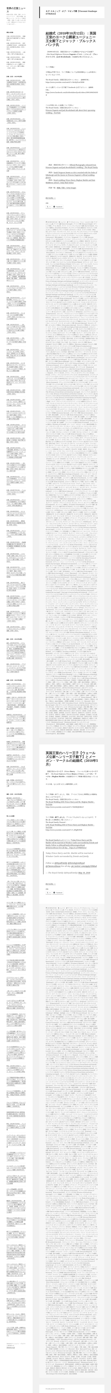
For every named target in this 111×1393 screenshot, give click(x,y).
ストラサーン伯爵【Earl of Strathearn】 (74, 478)
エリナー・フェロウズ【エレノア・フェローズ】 (74, 999)
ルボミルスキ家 (72, 1316)
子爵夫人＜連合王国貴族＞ (56, 701)
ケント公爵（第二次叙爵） (78, 417)
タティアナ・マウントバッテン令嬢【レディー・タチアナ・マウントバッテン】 (71, 502)
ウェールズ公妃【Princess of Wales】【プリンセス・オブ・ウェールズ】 (71, 264)
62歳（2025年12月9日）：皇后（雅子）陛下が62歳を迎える (16, 58)
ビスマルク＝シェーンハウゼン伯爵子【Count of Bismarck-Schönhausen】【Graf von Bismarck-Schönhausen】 (71, 576)
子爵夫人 (86, 699)
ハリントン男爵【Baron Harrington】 (71, 1215)
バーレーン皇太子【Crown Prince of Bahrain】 (71, 552)
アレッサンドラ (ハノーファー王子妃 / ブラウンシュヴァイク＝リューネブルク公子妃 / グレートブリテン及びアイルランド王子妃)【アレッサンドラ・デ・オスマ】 (72, 233)
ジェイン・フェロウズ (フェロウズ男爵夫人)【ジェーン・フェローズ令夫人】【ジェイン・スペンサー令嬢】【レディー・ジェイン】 (72, 1116)
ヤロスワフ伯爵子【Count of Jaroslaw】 (65, 1295)
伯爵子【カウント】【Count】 (81, 684)
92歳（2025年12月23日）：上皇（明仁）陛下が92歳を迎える (16, 53)
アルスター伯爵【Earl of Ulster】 (84, 226)
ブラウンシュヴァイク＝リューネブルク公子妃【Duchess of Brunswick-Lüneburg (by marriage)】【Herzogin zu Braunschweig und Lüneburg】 (70, 591)
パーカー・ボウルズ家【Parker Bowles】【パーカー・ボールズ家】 (71, 1199)
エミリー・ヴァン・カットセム (70, 994)
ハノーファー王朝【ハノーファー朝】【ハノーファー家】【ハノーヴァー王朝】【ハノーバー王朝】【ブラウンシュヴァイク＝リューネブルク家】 (72, 567)
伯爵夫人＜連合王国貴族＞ (64, 684)
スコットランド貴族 (82, 472)
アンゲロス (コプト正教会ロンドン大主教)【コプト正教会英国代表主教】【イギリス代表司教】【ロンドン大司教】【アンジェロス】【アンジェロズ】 (72, 925)
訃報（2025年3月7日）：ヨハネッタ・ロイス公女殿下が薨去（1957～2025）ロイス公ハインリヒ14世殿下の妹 (16, 316)
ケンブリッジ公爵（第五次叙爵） (82, 419)
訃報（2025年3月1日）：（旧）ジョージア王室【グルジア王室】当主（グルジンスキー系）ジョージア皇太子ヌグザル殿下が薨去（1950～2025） (16, 328)
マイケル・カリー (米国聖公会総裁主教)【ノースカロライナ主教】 (72, 1274)
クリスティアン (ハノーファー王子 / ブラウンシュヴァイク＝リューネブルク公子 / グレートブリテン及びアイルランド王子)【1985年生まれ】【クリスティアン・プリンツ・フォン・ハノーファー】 (72, 377)
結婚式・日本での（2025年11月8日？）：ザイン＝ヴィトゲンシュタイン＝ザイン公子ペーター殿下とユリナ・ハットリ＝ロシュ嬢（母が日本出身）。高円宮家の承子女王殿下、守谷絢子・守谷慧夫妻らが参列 (16, 703)
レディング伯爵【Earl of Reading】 (63, 674)
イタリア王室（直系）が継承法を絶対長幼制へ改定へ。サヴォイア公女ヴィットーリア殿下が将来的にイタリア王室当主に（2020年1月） (16, 1331)
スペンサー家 (86, 1148)
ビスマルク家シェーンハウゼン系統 (67, 579)
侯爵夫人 (66, 686)
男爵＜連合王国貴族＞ (71, 709)
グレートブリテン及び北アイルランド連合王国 (59, 399)
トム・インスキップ (85, 1194)
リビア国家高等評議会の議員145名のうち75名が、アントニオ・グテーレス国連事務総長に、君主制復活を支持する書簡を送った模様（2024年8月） (16, 1081)
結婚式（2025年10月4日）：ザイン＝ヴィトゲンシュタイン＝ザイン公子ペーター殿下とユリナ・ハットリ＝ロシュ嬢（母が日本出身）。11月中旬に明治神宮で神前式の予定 (16, 688)
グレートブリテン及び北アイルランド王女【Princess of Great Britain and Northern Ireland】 (72, 393)
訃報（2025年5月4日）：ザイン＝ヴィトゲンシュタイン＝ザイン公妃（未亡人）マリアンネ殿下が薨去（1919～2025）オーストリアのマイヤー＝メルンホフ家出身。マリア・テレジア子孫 (16, 217)
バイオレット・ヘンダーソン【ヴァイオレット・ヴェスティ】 (72, 1212)
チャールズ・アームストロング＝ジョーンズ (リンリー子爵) (69, 508)
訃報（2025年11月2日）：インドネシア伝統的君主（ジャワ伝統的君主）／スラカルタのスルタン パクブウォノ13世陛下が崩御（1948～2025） (16, 109)
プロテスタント (68, 611)
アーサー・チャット (73, 908)
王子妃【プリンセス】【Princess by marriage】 (69, 707)
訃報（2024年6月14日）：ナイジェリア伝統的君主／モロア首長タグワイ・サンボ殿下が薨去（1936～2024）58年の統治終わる (16, 502)
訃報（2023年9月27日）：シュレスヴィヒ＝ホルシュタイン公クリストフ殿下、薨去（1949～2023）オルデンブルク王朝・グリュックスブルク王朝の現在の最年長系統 (16, 572)
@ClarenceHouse (53, 866)
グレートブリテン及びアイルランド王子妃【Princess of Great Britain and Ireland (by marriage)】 (71, 391)
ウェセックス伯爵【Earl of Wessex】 (65, 268)
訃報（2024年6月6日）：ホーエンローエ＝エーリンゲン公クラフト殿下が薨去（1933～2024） (16, 513)
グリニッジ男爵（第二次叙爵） (75, 380)
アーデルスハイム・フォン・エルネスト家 (81, 222)
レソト (80, 1316)
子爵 (94, 697)
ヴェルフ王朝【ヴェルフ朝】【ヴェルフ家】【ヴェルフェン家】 (71, 271)
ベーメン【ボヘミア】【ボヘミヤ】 (84, 611)
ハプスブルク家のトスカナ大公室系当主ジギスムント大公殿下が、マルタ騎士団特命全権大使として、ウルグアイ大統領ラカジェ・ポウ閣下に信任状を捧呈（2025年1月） (16, 934)
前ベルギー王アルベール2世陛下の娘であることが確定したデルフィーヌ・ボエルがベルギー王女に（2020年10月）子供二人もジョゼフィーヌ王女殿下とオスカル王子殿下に (16, 1303)
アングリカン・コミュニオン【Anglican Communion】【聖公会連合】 (71, 922)
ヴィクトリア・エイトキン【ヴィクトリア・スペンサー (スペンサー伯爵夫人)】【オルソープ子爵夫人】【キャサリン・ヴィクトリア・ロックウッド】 (72, 944)
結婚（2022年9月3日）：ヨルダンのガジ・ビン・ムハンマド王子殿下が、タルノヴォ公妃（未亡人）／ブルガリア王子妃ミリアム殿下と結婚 (16, 770)
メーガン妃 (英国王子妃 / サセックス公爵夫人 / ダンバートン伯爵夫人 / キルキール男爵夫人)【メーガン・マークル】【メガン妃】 (71, 649)
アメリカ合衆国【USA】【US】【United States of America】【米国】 (71, 911)
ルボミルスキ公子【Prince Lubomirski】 (80, 1314)
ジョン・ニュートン (77, 470)
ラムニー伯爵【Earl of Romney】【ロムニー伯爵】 (79, 1303)
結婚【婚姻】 (70, 724)
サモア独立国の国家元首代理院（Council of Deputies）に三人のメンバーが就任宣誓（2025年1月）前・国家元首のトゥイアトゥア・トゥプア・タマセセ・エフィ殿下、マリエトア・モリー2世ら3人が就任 (16, 966)
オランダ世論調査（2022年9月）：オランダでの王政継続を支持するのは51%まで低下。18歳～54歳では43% (16, 1192)
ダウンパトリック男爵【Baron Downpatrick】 (63, 499)
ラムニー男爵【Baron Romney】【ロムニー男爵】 (71, 1304)
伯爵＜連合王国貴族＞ (84, 682)
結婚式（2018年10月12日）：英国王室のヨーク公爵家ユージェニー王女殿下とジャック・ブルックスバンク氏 (71, 39)
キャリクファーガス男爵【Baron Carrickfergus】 (70, 357)
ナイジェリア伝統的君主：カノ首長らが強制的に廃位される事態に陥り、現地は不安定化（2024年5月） (16, 1094)
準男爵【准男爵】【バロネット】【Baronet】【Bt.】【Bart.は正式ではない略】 (72, 1349)
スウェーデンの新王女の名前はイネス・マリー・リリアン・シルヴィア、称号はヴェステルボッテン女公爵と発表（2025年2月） (16, 655)
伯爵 (84, 680)
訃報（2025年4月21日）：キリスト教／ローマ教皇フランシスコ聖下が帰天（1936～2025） (16, 261)
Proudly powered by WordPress (55, 1389)
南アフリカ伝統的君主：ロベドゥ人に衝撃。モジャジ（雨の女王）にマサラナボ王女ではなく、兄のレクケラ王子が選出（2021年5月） (16, 1235)
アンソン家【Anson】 (57, 239)
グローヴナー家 (90, 411)
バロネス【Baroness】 (70, 573)
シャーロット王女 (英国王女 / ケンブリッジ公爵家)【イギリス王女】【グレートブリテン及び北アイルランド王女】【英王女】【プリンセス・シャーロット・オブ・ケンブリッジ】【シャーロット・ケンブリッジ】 (72, 455)
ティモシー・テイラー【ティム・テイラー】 (74, 524)
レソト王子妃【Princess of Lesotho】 (70, 1318)
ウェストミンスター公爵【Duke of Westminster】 (69, 961)
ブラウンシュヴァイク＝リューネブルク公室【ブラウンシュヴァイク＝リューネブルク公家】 (71, 593)
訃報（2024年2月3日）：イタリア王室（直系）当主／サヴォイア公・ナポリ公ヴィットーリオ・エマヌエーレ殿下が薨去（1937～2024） (16, 557)
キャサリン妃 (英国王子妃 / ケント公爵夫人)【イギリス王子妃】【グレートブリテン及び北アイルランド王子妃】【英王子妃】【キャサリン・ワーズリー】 (72, 351)
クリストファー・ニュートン (57, 380)
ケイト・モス (66, 417)
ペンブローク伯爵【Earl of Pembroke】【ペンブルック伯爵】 (79, 1253)
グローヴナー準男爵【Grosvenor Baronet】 (76, 1085)
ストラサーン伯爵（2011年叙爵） (75, 1145)
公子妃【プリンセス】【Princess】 (70, 1341)
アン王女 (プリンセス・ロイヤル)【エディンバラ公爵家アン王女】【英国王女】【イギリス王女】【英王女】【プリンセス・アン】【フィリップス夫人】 (72, 247)
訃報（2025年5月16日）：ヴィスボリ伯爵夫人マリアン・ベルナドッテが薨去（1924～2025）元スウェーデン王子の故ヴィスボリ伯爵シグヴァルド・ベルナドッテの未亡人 (16, 181)
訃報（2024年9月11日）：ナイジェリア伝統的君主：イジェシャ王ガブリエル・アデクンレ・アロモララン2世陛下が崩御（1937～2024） (16, 480)
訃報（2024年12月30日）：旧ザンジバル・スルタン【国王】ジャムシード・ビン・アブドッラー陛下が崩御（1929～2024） (16, 402)
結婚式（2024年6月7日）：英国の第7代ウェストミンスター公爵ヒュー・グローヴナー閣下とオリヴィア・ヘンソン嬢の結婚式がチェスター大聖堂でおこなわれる (16, 745)
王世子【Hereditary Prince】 (70, 703)
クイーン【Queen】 (72, 1055)
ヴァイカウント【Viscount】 (64, 252)
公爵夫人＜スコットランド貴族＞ (69, 695)
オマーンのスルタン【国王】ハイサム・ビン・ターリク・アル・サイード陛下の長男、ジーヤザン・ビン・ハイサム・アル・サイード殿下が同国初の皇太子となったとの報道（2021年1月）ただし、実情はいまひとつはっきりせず (16, 1269)
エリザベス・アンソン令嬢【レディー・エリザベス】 (82, 306)
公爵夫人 (90, 693)
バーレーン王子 (82, 550)
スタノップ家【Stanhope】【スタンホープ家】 (80, 476)
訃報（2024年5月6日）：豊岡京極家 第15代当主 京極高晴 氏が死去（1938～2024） (16, 523)
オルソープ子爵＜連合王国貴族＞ (55, 1017)
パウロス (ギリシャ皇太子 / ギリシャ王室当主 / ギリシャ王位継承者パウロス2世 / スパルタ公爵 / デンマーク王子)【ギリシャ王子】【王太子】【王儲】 (71, 554)
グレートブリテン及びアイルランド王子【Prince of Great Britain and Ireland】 (71, 389)
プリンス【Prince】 (60, 606)
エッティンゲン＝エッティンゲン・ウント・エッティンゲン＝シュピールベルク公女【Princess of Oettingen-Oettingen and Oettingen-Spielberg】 (71, 287)
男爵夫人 (80, 709)
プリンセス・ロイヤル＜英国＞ (75, 1238)
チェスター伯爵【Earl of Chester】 (63, 506)
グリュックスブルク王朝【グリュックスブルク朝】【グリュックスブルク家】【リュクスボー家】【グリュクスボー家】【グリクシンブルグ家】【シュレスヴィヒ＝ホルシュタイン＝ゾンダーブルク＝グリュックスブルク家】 (72, 384)
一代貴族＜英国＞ (71, 1334)
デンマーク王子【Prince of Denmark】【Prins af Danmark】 (71, 526)
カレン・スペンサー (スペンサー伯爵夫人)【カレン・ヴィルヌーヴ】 (71, 1033)
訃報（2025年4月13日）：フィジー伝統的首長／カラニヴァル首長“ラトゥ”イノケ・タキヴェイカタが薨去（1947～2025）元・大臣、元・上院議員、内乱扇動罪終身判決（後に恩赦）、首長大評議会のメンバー (16, 274)
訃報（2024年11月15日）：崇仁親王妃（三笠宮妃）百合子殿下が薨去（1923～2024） (16, 440)
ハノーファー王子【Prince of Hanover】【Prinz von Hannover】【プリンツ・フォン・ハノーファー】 (68, 561)
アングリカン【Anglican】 (71, 237)
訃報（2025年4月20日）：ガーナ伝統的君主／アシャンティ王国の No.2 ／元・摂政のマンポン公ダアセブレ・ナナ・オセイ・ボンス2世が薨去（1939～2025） (16, 249)
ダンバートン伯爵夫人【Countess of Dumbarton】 (70, 504)
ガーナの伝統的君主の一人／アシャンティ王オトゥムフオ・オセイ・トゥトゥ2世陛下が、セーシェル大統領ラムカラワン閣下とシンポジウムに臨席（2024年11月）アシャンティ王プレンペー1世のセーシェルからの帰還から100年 (16, 1053)
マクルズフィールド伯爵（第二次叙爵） (71, 1280)
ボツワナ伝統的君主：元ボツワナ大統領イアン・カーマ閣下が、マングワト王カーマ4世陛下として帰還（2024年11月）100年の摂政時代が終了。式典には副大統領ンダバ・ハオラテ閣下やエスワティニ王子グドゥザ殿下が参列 (16, 1019)
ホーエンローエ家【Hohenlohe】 (64, 1265)
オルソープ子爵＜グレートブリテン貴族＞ (85, 1015)
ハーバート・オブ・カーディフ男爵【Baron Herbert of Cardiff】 (76, 1208)
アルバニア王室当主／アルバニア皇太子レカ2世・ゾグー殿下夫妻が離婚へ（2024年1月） (16, 1104)
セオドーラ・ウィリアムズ (60, 483)
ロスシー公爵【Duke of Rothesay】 (87, 678)
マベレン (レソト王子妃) (67, 1282)
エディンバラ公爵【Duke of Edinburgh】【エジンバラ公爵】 (66, 298)
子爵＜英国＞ (66, 699)
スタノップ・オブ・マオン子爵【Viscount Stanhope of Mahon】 (71, 1143)
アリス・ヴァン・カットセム (86, 912)
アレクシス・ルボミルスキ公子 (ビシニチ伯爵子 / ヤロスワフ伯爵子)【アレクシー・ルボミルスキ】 (71, 920)
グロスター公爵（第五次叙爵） (70, 1087)
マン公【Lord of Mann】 (73, 644)
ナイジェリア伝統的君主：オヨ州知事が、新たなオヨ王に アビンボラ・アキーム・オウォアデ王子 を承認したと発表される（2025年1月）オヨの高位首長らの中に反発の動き (16, 949)
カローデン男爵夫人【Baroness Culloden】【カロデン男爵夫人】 (75, 1036)
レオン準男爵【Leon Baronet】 (63, 672)
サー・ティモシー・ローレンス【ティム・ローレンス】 (76, 426)
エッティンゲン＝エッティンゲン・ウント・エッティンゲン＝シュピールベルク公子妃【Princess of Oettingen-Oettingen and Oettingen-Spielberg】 (72, 292)
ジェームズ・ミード (71, 1114)
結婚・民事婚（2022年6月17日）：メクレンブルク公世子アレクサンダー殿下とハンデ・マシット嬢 (16, 783)
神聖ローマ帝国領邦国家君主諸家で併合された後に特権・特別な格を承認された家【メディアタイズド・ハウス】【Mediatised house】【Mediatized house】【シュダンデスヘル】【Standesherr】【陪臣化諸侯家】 (72, 721)
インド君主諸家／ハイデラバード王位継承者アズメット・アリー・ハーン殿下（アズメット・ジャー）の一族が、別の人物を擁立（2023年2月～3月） (16, 1156)
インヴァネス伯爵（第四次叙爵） (60, 249)
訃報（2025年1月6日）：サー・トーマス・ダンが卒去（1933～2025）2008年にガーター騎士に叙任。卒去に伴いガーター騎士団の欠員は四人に (16, 353)
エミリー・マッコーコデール (88, 994)
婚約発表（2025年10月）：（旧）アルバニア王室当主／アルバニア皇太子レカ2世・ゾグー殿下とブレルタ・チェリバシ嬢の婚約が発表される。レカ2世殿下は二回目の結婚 (16, 802)
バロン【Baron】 (83, 573)
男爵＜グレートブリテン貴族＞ (88, 1353)
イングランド (58, 251)
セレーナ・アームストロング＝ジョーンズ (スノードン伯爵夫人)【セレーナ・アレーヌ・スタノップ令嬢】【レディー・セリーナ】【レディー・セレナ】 (71, 486)
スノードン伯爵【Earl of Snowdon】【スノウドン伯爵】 (81, 480)
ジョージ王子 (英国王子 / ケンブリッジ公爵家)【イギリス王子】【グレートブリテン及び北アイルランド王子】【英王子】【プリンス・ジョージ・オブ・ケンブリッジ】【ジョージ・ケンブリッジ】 (72, 464)
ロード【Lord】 (71, 678)
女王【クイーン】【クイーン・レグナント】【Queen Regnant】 (73, 697)
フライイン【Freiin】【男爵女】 (74, 587)
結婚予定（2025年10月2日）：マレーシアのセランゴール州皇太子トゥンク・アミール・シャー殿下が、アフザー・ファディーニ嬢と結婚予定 (16, 718)
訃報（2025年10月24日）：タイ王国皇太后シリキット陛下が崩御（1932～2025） (16, 121)
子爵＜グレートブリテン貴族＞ (70, 1347)
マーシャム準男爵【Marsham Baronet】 (65, 1272)
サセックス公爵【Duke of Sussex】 (72, 434)
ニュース (63, 222)
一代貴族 (62, 1334)
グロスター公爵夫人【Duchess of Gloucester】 (67, 1089)
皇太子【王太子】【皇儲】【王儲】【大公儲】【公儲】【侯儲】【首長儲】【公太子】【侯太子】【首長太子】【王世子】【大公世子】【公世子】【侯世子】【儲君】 (71, 712)
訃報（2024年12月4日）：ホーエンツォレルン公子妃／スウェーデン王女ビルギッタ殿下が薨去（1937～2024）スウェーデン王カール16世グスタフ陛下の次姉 (16, 428)
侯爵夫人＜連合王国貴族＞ (87, 686)
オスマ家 (75, 329)
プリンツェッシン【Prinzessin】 (74, 1240)
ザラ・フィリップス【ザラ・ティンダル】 (79, 440)
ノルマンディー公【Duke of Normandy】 (71, 545)
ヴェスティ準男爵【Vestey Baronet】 (71, 958)
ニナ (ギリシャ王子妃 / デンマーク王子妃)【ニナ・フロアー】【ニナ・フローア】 (72, 538)
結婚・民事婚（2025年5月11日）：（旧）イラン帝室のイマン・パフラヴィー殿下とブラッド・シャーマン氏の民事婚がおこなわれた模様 (16, 732)
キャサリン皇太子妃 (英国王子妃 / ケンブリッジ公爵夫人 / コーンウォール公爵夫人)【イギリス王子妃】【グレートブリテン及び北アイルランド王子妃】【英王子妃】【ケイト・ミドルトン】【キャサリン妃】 (72, 354)
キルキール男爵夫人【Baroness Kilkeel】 (80, 371)
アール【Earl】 (57, 226)
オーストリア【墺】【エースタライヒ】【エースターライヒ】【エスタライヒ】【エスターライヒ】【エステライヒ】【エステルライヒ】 (72, 319)
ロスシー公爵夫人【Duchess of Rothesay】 (58, 680)
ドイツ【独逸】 (54, 531)
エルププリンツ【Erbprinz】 (75, 312)
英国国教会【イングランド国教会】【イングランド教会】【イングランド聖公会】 (71, 725)
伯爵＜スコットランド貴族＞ (61, 682)
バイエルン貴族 (91, 1211)
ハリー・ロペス (85, 1213)
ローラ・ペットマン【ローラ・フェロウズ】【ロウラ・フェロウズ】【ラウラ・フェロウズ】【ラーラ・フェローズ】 (72, 1322)
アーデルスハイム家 (58, 910)
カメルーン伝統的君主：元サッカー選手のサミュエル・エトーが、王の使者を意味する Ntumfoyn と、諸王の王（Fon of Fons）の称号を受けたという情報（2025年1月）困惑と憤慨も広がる (16, 918)
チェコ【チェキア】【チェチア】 (74, 1171)
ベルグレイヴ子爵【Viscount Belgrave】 (72, 617)
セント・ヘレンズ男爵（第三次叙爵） (66, 1160)
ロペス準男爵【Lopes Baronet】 (68, 1330)
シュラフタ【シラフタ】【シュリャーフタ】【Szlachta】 (75, 1131)
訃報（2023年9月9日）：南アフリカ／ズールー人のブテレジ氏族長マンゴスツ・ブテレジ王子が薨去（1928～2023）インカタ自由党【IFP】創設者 (16, 586)
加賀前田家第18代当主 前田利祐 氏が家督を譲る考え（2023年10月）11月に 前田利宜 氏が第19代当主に (16, 1115)
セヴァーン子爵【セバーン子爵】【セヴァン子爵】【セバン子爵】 (71, 1153)
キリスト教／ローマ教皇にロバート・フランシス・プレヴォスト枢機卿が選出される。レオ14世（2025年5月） (16, 905)
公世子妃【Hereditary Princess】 (71, 688)
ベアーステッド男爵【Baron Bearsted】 (75, 1246)
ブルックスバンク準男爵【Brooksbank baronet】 (69, 609)
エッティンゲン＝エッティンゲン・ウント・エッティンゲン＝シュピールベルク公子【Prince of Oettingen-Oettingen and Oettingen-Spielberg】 (71, 290)
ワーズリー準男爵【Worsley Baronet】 (73, 1332)
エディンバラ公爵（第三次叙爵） (64, 982)
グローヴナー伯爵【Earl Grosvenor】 (75, 411)
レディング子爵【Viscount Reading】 (56, 676)
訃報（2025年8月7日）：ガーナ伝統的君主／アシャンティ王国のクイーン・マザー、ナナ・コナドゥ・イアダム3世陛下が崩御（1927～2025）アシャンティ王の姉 (16, 166)
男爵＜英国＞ (60, 709)
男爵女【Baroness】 (65, 711)
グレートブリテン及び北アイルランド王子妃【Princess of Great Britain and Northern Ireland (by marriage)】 (72, 397)
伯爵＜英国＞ (73, 682)
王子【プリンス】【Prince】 (87, 1351)
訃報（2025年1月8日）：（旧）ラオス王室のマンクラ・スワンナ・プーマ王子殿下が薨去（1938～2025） (16, 341)
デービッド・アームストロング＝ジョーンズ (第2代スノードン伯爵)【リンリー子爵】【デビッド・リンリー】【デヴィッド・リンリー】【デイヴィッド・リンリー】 (72, 520)
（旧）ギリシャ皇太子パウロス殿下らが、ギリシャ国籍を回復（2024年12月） (16, 993)
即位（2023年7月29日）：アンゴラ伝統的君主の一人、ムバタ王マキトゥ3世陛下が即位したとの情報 (16, 1126)
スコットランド (71, 472)
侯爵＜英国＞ (90, 1337)
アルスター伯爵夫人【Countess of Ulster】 (75, 914)
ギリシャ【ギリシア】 (88, 361)
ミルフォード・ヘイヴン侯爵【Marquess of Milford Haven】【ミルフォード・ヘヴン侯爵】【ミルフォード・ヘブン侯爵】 (71, 646)
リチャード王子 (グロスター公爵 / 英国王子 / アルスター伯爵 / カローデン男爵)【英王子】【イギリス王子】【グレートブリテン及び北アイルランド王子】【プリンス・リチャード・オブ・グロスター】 (72, 665)
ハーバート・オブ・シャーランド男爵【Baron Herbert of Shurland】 (71, 1208)
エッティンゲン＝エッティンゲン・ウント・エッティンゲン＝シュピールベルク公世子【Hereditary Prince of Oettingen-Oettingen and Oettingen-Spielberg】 (72, 279)
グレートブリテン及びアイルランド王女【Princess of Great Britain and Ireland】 (71, 387)
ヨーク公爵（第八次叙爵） (53, 1301)
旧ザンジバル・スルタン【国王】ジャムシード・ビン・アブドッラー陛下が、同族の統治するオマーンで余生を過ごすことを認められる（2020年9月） (16, 1318)
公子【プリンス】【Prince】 (71, 690)
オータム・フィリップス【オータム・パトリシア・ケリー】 (66, 1007)
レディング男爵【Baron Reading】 (78, 676)
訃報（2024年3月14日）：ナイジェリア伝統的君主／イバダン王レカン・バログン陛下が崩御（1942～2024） (16, 533)
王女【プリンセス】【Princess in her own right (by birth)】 (73, 705)
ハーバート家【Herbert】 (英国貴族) (75, 1211)
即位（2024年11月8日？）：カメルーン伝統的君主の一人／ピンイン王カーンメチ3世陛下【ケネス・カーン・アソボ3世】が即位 (16, 1069)
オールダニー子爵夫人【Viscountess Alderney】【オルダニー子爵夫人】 (70, 325)
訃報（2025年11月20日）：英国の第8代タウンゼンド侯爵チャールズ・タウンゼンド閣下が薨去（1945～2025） (16, 65)
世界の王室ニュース (16, 10)
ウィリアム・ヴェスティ (76, 946)
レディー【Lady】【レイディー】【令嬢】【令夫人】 (61, 1320)
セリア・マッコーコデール (85, 1154)
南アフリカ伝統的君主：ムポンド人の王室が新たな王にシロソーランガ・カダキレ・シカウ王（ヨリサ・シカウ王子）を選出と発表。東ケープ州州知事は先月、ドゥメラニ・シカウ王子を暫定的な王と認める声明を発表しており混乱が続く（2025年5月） (16, 868)
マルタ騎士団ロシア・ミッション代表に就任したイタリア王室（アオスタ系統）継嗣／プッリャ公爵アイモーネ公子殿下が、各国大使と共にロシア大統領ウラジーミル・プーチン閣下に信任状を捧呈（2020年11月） (16, 1287)
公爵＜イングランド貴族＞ (73, 692)
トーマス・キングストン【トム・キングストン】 (70, 529)
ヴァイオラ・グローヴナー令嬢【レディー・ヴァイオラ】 (67, 940)
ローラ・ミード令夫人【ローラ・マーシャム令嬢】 (64, 1324)
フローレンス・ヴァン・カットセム (72, 1242)
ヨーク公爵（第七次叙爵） (83, 659)
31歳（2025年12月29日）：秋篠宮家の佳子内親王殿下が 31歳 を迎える (16, 38)
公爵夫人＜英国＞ (85, 695)
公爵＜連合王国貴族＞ (80, 693)
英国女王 (89, 726)
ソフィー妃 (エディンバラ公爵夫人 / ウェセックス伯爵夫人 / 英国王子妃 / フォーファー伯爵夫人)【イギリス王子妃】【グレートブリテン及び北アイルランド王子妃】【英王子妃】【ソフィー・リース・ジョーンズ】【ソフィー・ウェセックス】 (72, 496)
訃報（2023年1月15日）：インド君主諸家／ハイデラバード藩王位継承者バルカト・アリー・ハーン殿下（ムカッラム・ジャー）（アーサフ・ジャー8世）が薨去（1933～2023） (16, 616)
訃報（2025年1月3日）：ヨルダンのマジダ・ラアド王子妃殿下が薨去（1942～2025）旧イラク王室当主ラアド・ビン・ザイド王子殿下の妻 (16, 380)
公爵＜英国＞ (70, 693)
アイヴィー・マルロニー (81, 910)
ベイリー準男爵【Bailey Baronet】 (87, 1250)
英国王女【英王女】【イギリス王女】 (66, 1368)
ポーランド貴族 (79, 1267)
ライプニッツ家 (82, 1301)
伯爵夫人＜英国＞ (51, 684)
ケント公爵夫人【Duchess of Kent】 (62, 419)
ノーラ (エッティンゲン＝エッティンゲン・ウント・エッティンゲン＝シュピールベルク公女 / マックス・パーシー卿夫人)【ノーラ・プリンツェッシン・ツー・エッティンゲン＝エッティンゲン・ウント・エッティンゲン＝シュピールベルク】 (72, 542)
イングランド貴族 (80, 251)
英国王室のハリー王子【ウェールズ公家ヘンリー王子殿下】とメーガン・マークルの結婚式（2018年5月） (72, 759)
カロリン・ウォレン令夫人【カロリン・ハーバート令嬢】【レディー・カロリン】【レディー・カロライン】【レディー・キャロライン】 (72, 1038)
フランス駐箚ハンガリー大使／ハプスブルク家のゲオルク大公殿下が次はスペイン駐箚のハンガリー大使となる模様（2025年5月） (16, 822)
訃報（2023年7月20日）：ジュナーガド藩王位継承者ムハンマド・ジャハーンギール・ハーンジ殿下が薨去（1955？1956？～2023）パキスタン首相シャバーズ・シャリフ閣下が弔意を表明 (16, 601)
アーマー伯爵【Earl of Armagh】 (63, 224)
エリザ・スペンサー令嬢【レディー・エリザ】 (59, 996)
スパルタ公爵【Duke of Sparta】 (55, 482)
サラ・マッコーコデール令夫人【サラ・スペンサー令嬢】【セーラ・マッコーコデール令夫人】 (72, 1111)
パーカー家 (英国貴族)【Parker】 (61, 1202)
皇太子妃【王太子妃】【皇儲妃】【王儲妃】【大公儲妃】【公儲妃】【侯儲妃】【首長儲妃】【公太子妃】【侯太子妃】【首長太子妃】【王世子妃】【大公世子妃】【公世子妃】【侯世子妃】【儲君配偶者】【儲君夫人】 (72, 716)
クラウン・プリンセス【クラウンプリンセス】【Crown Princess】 (70, 375)
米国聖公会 (78, 1364)
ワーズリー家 (58, 1332)
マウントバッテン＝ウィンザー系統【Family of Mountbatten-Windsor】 (69, 632)
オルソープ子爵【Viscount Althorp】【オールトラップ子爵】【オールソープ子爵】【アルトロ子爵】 (72, 1014)
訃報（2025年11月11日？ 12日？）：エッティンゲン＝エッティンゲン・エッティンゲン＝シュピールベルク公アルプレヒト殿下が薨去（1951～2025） (16, 95)
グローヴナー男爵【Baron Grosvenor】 (81, 413)
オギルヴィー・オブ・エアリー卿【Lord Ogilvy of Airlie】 (71, 328)
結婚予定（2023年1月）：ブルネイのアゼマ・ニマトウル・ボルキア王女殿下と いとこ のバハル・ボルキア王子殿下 (16, 758)
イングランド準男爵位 (68, 251)
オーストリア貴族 (75, 321)
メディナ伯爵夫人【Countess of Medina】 (64, 651)
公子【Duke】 (58, 690)
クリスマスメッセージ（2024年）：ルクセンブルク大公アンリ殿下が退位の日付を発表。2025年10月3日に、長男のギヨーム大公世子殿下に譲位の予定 (16, 981)
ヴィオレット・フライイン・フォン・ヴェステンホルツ (70, 942)
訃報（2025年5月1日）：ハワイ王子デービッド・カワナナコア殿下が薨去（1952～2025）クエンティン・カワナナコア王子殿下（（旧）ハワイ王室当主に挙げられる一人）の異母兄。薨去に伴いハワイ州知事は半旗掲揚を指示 (16, 234)
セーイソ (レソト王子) (83, 1152)
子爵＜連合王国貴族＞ (77, 699)
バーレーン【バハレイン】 (60, 550)
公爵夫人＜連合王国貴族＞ (60, 1345)
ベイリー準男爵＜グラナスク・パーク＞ (57, 1251)
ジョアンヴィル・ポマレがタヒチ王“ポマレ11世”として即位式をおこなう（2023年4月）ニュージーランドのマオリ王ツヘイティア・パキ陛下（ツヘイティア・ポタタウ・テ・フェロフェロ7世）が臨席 (16, 1141)
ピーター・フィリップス (63, 1217)
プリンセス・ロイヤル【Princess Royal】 (79, 606)
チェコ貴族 (88, 1171)
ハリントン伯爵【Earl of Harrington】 (82, 571)
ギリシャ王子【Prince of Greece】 (75, 363)
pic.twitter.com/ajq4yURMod (84, 866)
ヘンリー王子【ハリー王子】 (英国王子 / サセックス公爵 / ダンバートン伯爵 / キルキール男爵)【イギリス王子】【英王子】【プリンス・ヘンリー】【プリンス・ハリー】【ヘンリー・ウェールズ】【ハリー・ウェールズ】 (72, 623)
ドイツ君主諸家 (64, 531)
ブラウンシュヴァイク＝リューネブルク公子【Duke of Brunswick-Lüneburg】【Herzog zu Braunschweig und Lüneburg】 (71, 588)
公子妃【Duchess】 (85, 690)
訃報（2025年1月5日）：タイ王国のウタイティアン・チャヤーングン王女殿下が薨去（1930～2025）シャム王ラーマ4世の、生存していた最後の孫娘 (16, 367)
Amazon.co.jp (11, 1347)
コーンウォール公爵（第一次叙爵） (66, 1093)
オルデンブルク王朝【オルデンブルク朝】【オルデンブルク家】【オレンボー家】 (72, 330)
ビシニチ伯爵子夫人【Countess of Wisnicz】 (80, 1219)
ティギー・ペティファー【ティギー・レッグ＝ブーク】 (79, 1188)
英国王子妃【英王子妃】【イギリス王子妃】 (61, 1370)
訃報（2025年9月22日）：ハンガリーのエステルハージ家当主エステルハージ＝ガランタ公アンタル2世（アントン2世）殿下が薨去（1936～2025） (16, 151)
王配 (84, 707)
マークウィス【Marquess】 (68, 1271)
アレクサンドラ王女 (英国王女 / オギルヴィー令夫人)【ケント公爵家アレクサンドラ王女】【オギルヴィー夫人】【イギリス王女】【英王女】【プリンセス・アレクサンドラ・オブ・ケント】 (71, 229)
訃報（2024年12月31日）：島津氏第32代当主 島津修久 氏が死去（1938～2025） (16, 392)
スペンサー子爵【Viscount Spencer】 (71, 1148)
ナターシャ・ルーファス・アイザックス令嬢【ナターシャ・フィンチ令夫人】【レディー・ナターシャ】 (72, 532)
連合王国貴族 (61, 734)
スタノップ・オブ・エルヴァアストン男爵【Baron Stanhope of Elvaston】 (71, 473)
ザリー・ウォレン (82, 1112)
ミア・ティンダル (86, 644)
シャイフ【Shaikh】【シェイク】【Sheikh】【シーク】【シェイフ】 (69, 458)
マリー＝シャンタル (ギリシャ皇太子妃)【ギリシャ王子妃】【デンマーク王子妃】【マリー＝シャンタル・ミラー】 (71, 635)
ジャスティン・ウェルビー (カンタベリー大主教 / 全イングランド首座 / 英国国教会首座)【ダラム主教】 (72, 1124)
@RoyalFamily (61, 863)
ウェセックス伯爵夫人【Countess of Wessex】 (71, 963)
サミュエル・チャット (83, 1104)
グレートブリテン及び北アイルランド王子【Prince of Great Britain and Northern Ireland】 (72, 395)
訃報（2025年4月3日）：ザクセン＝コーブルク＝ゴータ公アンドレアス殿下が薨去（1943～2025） (16, 289)
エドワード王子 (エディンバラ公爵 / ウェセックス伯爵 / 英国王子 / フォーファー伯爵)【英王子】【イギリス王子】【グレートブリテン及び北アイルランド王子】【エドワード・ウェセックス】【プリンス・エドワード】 (72, 301)
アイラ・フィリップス (68, 226)
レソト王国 (85, 1316)
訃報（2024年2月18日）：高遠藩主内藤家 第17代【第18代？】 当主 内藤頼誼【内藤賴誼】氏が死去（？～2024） (16, 545)
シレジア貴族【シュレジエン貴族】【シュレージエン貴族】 (72, 1139)
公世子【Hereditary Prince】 (64, 1339)
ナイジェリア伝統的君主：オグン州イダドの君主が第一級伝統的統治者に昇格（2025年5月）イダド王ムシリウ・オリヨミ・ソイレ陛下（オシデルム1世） (16, 852)
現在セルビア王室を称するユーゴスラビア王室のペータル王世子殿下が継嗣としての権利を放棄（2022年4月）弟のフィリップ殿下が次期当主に (16, 1221)
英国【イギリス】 (84, 724)
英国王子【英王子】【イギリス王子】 (73, 728)
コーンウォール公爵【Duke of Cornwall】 (77, 422)
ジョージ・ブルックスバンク (65, 461)
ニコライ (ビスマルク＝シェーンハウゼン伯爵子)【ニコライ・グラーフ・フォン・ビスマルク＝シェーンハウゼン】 (71, 536)
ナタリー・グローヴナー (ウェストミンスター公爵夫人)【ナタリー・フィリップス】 (72, 1195)
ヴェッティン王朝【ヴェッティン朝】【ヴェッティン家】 (70, 270)
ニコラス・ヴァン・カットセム (61, 1198)
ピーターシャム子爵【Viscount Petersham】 (64, 575)
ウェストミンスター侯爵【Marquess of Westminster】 (72, 265)
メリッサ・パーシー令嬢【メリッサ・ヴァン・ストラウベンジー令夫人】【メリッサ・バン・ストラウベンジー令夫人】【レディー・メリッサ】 (71, 654)
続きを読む (51, 198)
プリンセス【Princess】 (66, 608)
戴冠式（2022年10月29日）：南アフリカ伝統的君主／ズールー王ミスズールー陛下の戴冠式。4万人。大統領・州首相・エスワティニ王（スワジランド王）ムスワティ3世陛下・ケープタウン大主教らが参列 (16, 1206)
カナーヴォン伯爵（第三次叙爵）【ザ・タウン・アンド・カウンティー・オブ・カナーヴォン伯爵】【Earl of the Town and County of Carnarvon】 (71, 1020)
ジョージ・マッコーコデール (63, 1133)
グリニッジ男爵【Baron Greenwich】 (66, 1059)
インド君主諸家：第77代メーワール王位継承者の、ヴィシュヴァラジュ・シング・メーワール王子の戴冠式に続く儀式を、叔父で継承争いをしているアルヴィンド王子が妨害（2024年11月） (16, 1036)
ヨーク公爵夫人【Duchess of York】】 (83, 661)
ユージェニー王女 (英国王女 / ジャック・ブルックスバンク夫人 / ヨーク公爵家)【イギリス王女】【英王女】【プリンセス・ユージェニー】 (72, 658)
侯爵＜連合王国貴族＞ (56, 686)
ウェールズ (59, 262)
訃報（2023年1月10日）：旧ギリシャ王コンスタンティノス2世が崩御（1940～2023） (16, 629)
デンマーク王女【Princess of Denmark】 (74, 525)
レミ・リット (81, 1320)
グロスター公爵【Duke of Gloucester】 (71, 415)
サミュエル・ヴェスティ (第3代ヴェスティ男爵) (62, 1104)
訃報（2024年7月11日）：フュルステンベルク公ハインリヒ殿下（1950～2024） (16, 492)
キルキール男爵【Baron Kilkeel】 (58, 371)
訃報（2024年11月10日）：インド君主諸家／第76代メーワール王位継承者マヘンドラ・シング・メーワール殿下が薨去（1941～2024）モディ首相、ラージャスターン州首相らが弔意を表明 (16, 452)
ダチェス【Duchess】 (68, 501)
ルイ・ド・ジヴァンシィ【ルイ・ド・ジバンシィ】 (72, 669)
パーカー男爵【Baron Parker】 (80, 1202)
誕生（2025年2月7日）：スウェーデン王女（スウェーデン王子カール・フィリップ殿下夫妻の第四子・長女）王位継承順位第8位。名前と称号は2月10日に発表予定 (16, 646)
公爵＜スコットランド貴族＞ (57, 693)
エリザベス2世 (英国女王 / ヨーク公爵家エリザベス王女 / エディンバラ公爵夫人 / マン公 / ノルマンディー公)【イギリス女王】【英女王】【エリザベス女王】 (71, 309)
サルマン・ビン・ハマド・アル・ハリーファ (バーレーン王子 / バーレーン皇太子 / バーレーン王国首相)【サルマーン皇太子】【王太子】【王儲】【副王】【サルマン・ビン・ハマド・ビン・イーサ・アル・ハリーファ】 (72, 449)
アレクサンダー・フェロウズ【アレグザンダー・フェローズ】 (71, 915)
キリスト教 (63, 1055)
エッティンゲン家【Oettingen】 (70, 296)
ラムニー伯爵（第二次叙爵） (56, 1303)
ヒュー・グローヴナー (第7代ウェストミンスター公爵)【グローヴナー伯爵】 (71, 1220)
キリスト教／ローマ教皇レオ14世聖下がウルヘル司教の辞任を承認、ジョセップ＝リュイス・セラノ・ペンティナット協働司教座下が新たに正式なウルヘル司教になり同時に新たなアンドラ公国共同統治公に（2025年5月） (16, 837)
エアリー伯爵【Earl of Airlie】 (81, 272)
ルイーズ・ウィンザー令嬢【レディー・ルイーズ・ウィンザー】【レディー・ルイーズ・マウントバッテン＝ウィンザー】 (72, 670)
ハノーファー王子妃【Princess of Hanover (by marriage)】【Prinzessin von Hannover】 (70, 563)
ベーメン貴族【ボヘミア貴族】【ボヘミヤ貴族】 (75, 1244)
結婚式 (76, 724)
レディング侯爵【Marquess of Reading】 (85, 674)
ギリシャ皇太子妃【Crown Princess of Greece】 (78, 369)
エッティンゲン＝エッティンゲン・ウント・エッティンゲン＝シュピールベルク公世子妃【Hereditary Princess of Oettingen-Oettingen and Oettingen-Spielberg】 (72, 283)
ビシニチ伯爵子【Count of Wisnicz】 (56, 1219)
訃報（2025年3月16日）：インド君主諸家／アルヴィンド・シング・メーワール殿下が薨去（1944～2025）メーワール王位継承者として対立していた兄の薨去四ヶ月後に (16, 302)
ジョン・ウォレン (89, 1137)
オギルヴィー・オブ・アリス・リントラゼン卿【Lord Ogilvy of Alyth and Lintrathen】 (72, 326)
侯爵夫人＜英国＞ (74, 686)
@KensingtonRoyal (76, 863)
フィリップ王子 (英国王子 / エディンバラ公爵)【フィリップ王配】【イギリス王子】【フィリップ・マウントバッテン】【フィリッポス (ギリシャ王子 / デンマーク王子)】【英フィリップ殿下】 (71, 583)
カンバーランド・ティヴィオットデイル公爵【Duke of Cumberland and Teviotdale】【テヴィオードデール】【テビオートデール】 (68, 347)
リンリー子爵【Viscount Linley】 (71, 1311)
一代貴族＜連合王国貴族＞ (84, 1334)
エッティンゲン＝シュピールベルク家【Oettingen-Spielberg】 (72, 979)
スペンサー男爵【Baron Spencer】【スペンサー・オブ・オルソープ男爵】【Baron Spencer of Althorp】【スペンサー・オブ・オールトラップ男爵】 (71, 1150)
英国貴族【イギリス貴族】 (64, 732)
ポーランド (71, 1267)
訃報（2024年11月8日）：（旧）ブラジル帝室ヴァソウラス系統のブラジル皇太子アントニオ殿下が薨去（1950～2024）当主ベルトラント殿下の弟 (16, 467)
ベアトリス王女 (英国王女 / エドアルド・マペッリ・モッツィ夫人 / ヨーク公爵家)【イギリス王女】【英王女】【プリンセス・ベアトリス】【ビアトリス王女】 (72, 615)
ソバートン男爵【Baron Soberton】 (63, 491)
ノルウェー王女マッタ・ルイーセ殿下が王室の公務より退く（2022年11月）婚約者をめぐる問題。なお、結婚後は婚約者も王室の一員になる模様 (16, 1179)
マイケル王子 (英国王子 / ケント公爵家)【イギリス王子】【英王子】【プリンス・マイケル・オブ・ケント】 (71, 630)
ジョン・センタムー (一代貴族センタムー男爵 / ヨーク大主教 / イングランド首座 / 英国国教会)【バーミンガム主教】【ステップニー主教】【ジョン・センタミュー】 (72, 468)
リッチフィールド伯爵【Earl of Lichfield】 (76, 667)
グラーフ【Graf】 (59, 373)
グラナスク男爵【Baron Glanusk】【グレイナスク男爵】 (72, 1057)
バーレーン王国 (73, 550)
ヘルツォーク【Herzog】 (61, 619)
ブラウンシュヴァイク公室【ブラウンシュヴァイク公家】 (71, 595)
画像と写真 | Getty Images (66, 188)
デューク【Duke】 (56, 525)
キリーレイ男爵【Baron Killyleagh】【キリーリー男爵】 (65, 361)
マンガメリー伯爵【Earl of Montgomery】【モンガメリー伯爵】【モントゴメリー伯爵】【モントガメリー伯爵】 (71, 1289)
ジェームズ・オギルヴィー (60, 453)
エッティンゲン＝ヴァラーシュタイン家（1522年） (76, 277)
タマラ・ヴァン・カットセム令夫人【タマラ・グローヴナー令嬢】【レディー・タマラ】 (71, 1168)
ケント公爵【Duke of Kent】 (54, 1091)
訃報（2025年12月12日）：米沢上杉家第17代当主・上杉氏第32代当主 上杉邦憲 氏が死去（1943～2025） (16, 46)
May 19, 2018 (84, 872)
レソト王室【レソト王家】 (88, 1318)
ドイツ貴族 (72, 531)
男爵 (88, 707)
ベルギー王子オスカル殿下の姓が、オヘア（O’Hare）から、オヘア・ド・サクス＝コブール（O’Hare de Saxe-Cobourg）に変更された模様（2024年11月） (16, 1004)
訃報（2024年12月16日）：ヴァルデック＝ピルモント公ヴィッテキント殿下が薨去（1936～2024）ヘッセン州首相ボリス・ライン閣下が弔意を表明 (16, 415)
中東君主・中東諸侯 (77, 680)
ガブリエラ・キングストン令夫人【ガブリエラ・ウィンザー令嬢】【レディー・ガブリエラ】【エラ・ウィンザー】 (72, 333)
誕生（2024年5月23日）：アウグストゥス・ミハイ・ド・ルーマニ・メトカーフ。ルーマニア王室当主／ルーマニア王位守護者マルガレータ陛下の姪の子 (16, 668)
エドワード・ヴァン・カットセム (67, 986)
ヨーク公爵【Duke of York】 (63, 661)
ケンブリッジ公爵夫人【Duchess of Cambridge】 (81, 420)
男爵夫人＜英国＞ (89, 709)
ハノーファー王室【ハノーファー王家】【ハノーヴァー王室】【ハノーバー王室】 (71, 565)
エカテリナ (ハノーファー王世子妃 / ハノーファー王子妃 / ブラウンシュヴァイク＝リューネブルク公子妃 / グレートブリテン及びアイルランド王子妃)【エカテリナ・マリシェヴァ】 (72, 273)
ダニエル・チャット (77, 503)
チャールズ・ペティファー (57, 1177)
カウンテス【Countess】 (81, 331)
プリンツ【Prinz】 (78, 608)
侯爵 (91, 684)
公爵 (64, 692)
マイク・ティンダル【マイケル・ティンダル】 (73, 629)
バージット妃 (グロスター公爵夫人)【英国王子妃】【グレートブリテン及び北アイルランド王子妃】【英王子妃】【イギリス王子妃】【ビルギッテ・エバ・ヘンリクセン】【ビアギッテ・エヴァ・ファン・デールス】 (72, 547)
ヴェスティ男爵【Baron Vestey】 (64, 959)
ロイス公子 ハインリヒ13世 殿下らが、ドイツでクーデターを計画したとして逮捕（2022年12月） (16, 1168)
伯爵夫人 (93, 682)
